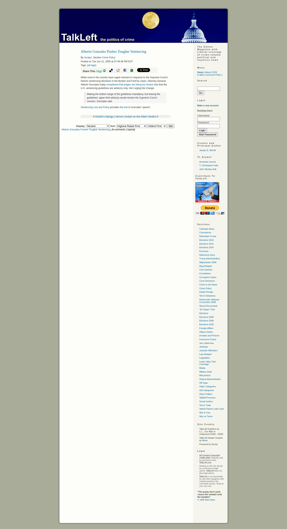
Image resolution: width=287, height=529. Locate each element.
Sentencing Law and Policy (95, 107)
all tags (91, 65)
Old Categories (206, 390)
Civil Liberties (205, 269)
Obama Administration (210, 379)
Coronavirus (205, 232)
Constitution (205, 273)
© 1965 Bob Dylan (206, 500)
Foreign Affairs (206, 328)
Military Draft (205, 372)
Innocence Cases (207, 339)
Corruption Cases (207, 277)
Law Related (205, 354)
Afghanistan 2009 (207, 262)
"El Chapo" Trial (207, 309)
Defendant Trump (207, 236)
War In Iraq (204, 412)
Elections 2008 (206, 320)
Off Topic (203, 383)
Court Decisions (207, 281)
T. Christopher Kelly (208, 165)
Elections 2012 (206, 244)
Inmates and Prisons (209, 335)
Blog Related (205, 266)
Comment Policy (213, 75)
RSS (215, 72)
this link (124, 107)
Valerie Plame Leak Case (211, 409)
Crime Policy (108, 57)
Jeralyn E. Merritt (207, 150)
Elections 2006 (206, 317)
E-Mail (200, 75)
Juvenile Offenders (208, 350)
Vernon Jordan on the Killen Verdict (135, 116)
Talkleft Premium (207, 397)
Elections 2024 (206, 247)
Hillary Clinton (206, 332)
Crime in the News (208, 284)
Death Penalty (206, 292)
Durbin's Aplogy (104, 116)
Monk (205, 440)
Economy (203, 251)
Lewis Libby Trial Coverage (207, 362)
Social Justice (206, 401)
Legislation (204, 358)
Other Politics (205, 394)
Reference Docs (207, 255)
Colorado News (206, 229)
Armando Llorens (207, 162)
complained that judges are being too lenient (129, 84)
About (208, 72)
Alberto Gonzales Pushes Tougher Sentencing (85, 129)
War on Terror (206, 416)
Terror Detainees (207, 296)
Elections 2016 (206, 240)
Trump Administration (209, 258)
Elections (203, 313)
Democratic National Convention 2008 (209, 300)
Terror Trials (205, 405)
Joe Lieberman (206, 343)
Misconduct (204, 375)
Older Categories (207, 386)
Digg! (99, 71)
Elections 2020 (206, 324)
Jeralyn (88, 57)
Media (202, 368)
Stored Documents (208, 306)
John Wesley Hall (207, 169)
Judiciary (203, 347)
